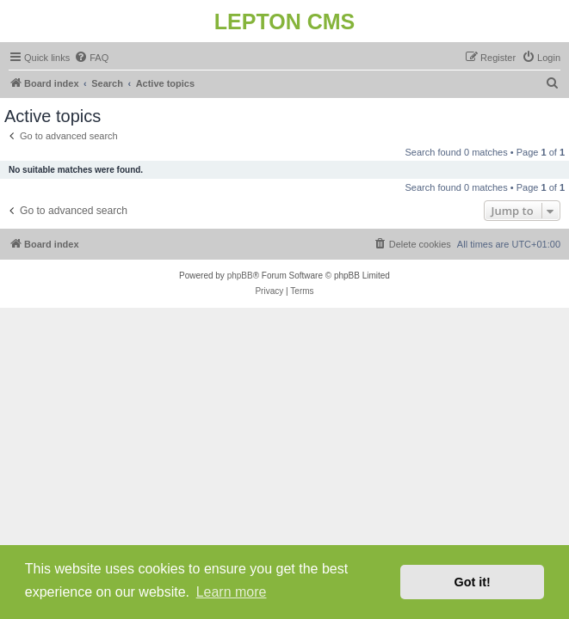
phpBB (240, 275)
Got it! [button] (473, 582)
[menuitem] (91, 57)
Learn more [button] (231, 592)
